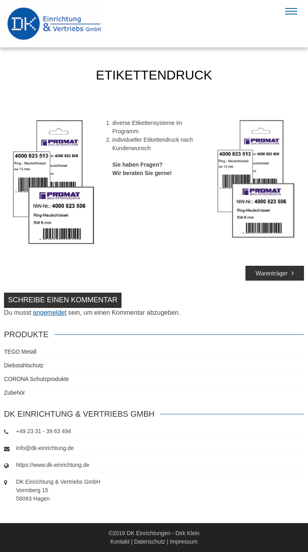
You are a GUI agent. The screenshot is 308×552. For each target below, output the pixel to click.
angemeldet (50, 312)
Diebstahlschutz (24, 365)
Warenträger (274, 273)
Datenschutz (149, 541)
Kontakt (119, 541)
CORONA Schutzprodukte (36, 379)
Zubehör (14, 392)
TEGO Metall (20, 351)
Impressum (183, 541)
